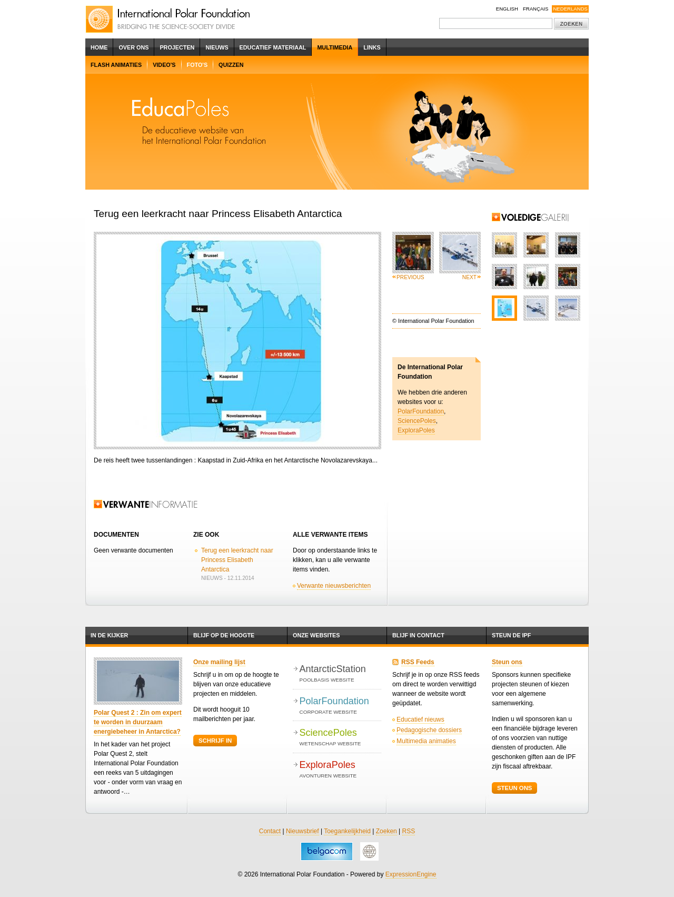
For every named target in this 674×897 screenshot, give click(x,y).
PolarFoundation (421, 411)
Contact (270, 831)
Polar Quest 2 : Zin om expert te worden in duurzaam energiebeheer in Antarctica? (138, 722)
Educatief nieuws (420, 719)
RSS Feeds (417, 662)
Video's (164, 65)
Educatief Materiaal (273, 47)
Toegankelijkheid (347, 831)
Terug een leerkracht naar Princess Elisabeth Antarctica (237, 560)
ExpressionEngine (411, 874)
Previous (410, 277)
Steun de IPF (511, 635)
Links (371, 47)
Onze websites (316, 635)
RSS (408, 831)
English (507, 9)
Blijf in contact (418, 635)
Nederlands (570, 9)
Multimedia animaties (426, 741)
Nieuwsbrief (302, 831)
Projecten (177, 47)
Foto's (197, 65)
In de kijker (109, 635)
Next (469, 277)
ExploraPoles (416, 430)
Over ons (133, 47)
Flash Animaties (116, 65)
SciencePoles (417, 421)
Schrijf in (215, 740)
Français (536, 9)
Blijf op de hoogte (223, 635)
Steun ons (507, 662)
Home (99, 47)
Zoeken (386, 831)
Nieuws (216, 47)
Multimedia (334, 47)
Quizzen (231, 65)
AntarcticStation (340, 674)
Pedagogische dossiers (429, 730)
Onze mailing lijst (219, 662)
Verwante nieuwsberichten (334, 585)
